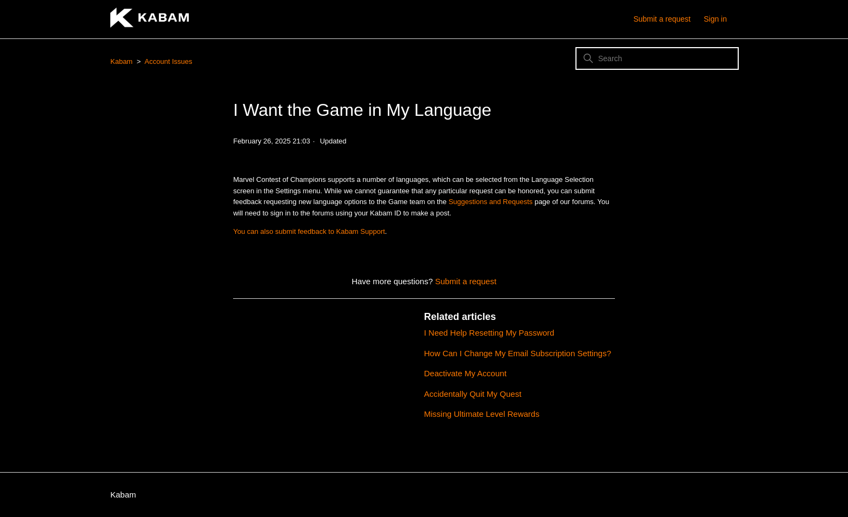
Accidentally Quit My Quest (472, 393)
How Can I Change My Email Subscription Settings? (517, 353)
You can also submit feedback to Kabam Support (309, 231)
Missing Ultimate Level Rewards (481, 413)
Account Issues (168, 61)
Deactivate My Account (465, 373)
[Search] (657, 58)
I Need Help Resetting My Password (489, 332)
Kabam (121, 61)
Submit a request (662, 19)
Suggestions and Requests (490, 202)
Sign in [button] (715, 19)
